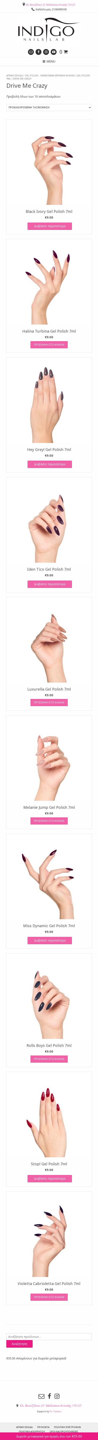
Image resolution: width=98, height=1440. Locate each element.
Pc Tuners (55, 1411)
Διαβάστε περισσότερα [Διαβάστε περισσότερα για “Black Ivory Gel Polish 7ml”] (49, 226)
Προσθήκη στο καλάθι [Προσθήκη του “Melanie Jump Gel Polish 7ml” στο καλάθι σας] (49, 821)
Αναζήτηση (19, 1344)
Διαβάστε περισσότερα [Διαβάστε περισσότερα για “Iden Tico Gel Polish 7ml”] (49, 584)
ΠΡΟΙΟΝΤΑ (43, 1427)
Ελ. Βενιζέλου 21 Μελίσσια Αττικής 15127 (50, 5)
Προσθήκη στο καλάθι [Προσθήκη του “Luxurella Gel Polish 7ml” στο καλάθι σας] (49, 702)
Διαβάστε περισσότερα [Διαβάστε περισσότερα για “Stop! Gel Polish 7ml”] (49, 1178)
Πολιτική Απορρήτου (32, 1431)
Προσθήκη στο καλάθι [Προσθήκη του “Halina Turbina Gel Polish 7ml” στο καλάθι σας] (49, 344)
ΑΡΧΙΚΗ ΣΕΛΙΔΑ (24, 1427)
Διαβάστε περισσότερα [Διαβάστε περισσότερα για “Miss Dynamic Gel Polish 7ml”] (49, 940)
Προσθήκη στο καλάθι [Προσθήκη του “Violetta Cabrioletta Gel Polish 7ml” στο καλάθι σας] (49, 1297)
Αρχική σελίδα (14, 75)
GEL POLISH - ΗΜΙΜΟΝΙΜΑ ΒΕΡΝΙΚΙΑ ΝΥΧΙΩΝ (49, 75)
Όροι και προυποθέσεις (64, 1431)
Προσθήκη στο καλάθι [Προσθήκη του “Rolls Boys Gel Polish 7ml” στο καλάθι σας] (49, 1059)
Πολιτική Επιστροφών (67, 1427)
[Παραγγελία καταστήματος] (49, 107)
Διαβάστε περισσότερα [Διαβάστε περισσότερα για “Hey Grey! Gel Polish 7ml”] (49, 464)
